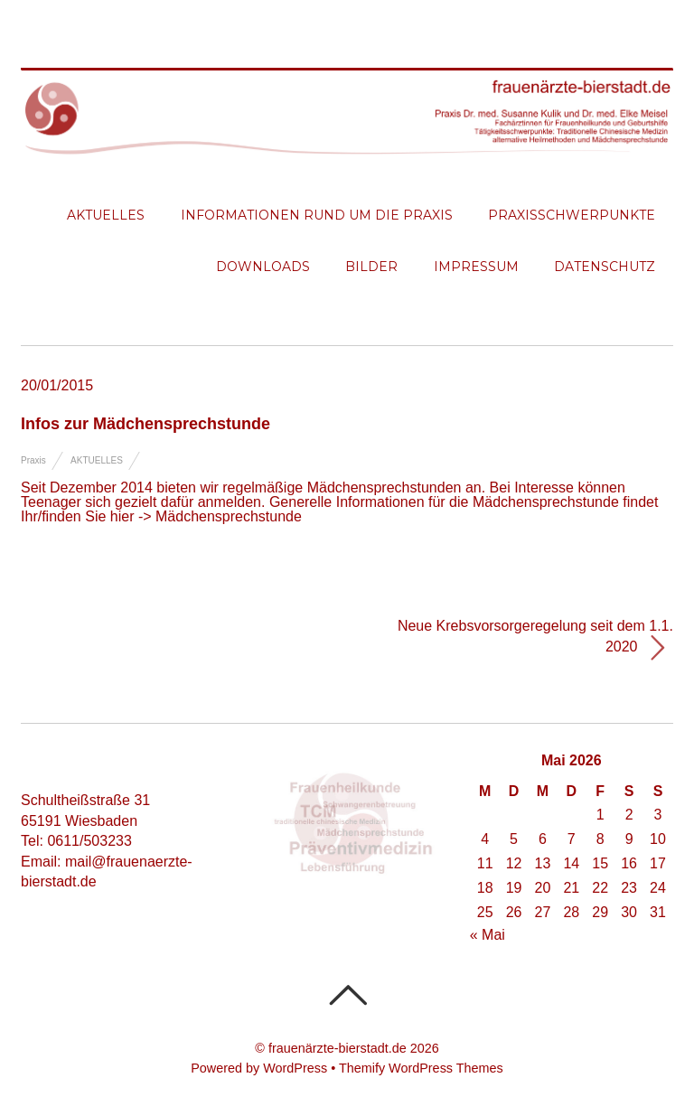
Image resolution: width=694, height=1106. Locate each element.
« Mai (487, 934)
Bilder (371, 266)
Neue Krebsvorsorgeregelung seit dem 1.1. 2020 (535, 640)
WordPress (295, 1068)
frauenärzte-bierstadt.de (337, 1048)
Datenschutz (604, 266)
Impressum (476, 266)
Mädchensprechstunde (228, 516)
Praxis (33, 460)
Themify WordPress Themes (421, 1068)
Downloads (263, 266)
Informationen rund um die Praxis (317, 215)
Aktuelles (106, 215)
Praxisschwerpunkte (571, 215)
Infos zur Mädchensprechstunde (145, 424)
